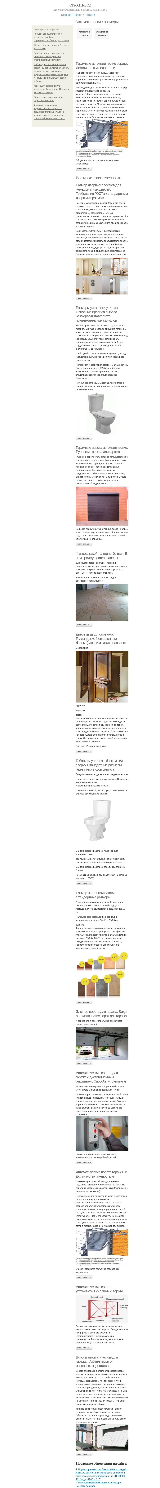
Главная (66, 14)
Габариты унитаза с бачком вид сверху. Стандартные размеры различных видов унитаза (99, 765)
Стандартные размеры (102, 33)
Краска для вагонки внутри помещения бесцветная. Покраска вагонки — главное (51, 89)
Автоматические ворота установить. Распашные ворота (99, 1289)
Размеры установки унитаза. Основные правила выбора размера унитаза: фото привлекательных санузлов (97, 314)
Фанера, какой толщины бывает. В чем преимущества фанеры (101, 555)
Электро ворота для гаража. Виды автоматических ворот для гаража (101, 1013)
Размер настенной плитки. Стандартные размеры (95, 895)
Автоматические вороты (84, 33)
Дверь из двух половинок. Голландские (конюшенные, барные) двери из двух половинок (101, 638)
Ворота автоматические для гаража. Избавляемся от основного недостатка (97, 1361)
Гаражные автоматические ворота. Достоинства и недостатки (102, 65)
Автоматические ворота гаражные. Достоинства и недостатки (102, 1174)
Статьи (91, 14)
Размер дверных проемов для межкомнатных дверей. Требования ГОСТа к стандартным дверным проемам (102, 191)
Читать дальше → (84, 169)
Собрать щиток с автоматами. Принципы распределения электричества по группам (49, 56)
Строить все (80, 5)
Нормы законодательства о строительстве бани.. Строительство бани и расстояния (51, 37)
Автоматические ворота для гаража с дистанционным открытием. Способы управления (101, 1077)
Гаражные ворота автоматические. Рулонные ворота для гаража (102, 449)
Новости (79, 14)
